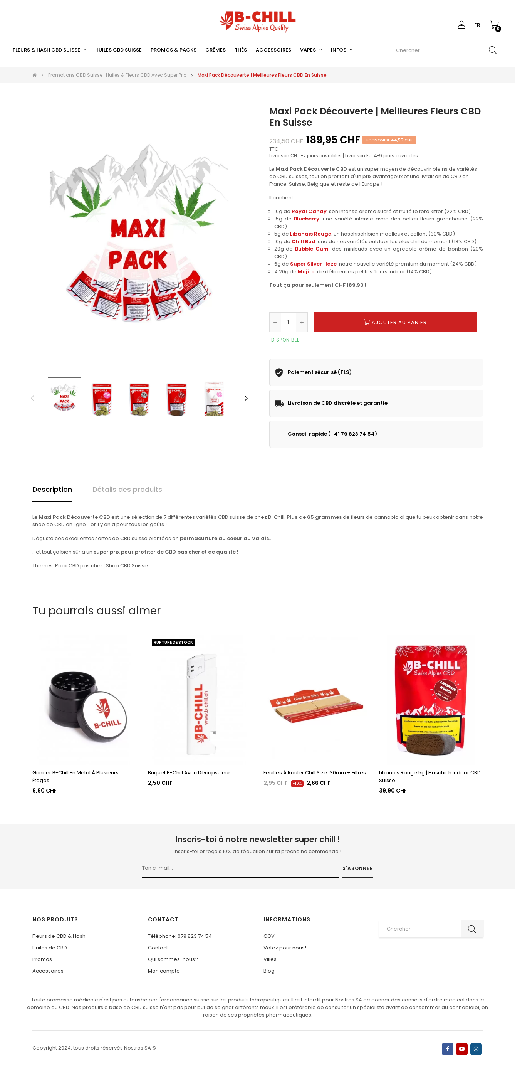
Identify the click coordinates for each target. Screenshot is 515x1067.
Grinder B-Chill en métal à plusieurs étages (75, 776)
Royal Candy (309, 211)
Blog (269, 970)
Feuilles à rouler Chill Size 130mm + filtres (314, 772)
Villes (270, 959)
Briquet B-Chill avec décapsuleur (189, 772)
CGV (269, 936)
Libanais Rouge (310, 233)
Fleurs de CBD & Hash (59, 936)
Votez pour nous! (284, 947)
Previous (32, 398)
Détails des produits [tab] (127, 489)
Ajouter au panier (395, 322)
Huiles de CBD (49, 947)
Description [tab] (52, 489)
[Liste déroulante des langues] (477, 25)
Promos (42, 959)
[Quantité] (288, 322)
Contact (158, 947)
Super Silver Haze (313, 264)
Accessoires (48, 970)
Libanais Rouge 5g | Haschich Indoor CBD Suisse (430, 776)
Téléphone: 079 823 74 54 (180, 936)
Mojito (306, 271)
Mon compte (164, 970)
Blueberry (306, 218)
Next (246, 398)
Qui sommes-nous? (173, 959)
